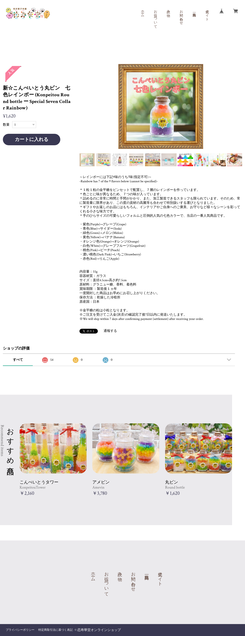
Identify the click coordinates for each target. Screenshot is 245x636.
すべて (18, 360)
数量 (6, 125)
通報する (110, 331)
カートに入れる (31, 139)
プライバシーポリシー (20, 630)
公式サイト (207, 13)
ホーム (142, 11)
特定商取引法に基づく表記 (55, 630)
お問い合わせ (181, 15)
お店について (155, 17)
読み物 (168, 9)
